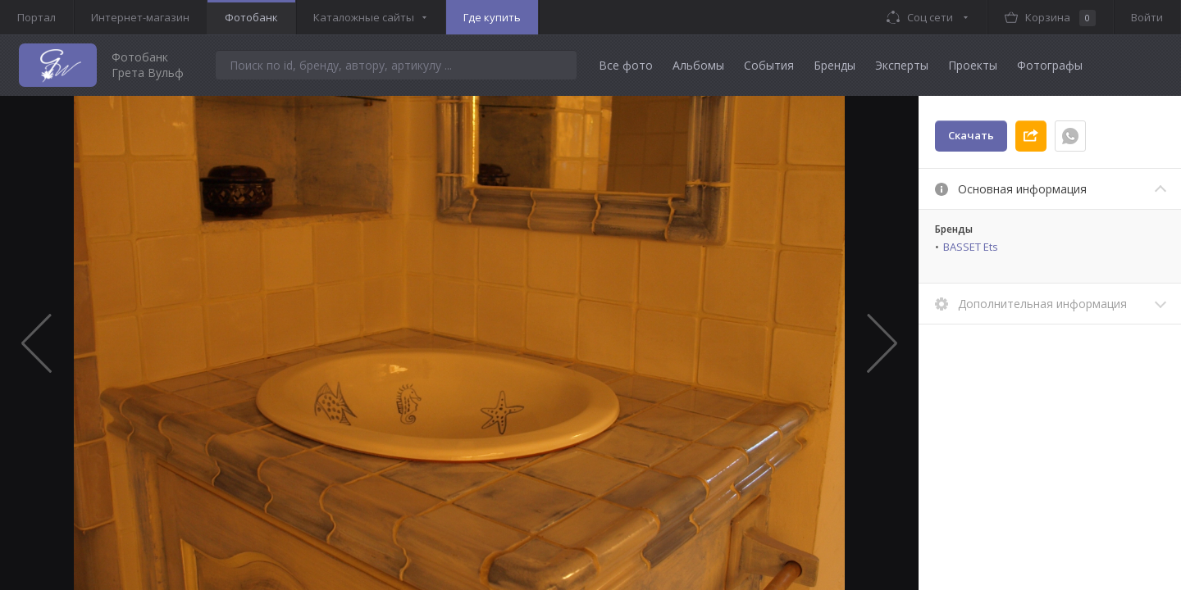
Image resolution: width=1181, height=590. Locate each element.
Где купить (492, 17)
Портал (36, 17)
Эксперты (901, 65)
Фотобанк (251, 17)
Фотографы (1050, 65)
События (769, 65)
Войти (1147, 17)
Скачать (971, 135)
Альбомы (698, 65)
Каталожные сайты (363, 17)
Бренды (834, 65)
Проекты (972, 65)
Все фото (626, 65)
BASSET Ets (970, 246)
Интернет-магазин (140, 17)
